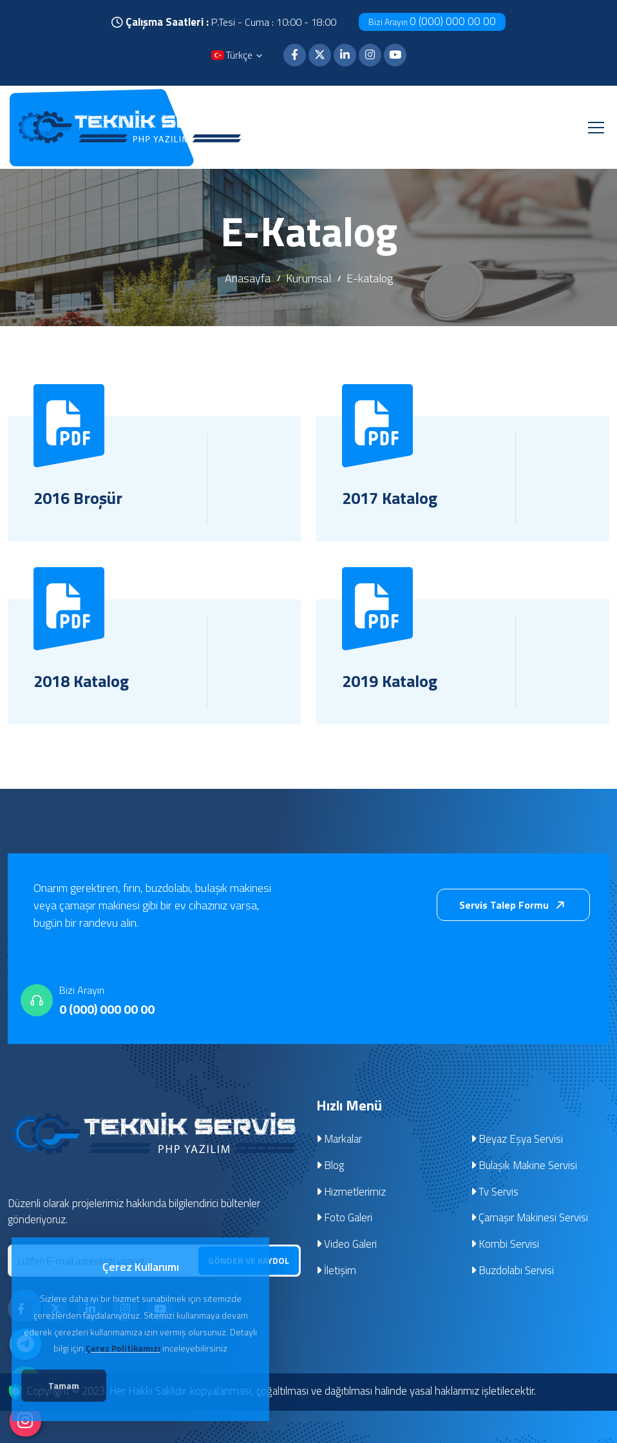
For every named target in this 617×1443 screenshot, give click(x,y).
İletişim (336, 1271)
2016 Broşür (79, 498)
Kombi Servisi (505, 1245)
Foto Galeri (344, 1218)
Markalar (339, 1139)
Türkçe (237, 56)
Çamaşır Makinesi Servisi (530, 1218)
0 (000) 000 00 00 (432, 21)
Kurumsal (308, 278)
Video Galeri (346, 1245)
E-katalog (369, 278)
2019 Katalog (391, 681)
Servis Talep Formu (514, 905)
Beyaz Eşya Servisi (517, 1139)
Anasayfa (248, 278)
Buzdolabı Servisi (513, 1271)
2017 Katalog (391, 498)
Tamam (71, 1388)
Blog (330, 1165)
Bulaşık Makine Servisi (524, 1165)
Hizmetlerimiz (351, 1192)
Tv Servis (495, 1192)
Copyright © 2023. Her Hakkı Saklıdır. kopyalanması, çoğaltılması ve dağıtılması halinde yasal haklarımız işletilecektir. (282, 1392)
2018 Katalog (82, 681)
